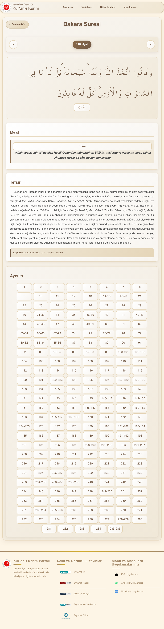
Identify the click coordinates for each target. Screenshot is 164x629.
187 (57, 436)
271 (139, 510)
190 (106, 436)
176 (40, 426)
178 (73, 426)
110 (123, 361)
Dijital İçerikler (108, 7)
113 (40, 371)
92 (24, 352)
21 (139, 296)
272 (24, 519)
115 (73, 371)
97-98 (90, 352)
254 (40, 501)
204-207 (139, 445)
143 (57, 398)
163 (24, 417)
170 (90, 417)
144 (73, 398)
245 (40, 491)
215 (139, 454)
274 (57, 519)
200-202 (106, 445)
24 (57, 305)
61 (123, 324)
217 (40, 464)
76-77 (107, 333)
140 (139, 389)
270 (123, 510)
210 (57, 454)
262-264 (40, 510)
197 (73, 445)
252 (139, 491)
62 (139, 324)
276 (90, 519)
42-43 (140, 315)
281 (49, 529)
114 (57, 371)
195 (40, 445)
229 (90, 473)
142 (40, 398)
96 (73, 352)
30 (24, 315)
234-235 (40, 482)
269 (106, 510)
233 (24, 482)
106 (57, 361)
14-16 (107, 296)
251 (123, 491)
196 (57, 445)
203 (123, 445)
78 (123, 333)
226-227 (57, 473)
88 (90, 343)
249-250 (106, 491)
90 (123, 343)
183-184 (139, 426)
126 (106, 380)
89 (106, 343)
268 (90, 510)
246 (57, 491)
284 (98, 529)
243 (139, 482)
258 (106, 501)
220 (90, 464)
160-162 (139, 408)
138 (106, 389)
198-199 (90, 445)
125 (90, 380)
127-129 (123, 380)
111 (139, 361)
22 (24, 305)
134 (40, 389)
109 (106, 361)
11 (57, 296)
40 (106, 315)
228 (73, 473)
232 (139, 473)
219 (73, 464)
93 (40, 352)
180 (106, 426)
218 (57, 464)
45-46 (41, 324)
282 (65, 529)
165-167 (57, 417)
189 (90, 436)
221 (106, 464)
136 (73, 389)
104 (24, 361)
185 (24, 436)
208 (24, 454)
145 (90, 398)
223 (139, 464)
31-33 (41, 315)
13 (90, 296)
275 (73, 519)
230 (106, 473)
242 (123, 482)
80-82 (24, 343)
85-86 (57, 343)
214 (123, 454)
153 (57, 408)
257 (90, 501)
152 (40, 408)
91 (139, 343)
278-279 (123, 519)
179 (90, 426)
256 (73, 501)
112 (24, 371)
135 (57, 389)
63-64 (24, 333)
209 (40, 454)
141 (24, 398)
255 (57, 501)
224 (24, 473)
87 (73, 343)
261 (24, 510)
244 (24, 491)
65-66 (41, 333)
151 (24, 408)
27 (106, 305)
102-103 (139, 352)
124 (73, 380)
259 (123, 501)
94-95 (57, 352)
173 (139, 417)
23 (40, 305)
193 (139, 436)
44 (24, 324)
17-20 (123, 296)
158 (106, 408)
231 (123, 473)
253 (24, 501)
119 (139, 371)
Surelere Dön (17, 24)
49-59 (90, 324)
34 (57, 315)
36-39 (90, 315)
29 (139, 305)
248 (90, 491)
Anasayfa (68, 7)
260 (139, 501)
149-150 (139, 398)
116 (90, 371)
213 (106, 454)
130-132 (139, 380)
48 (73, 324)
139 (123, 389)
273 (40, 519)
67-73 (57, 333)
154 (73, 408)
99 (106, 352)
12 (73, 296)
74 (73, 333)
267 (73, 510)
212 (90, 454)
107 (73, 361)
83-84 (41, 343)
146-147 (106, 398)
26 (90, 305)
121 (40, 380)
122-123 (57, 380)
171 (106, 417)
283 (82, 529)
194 (24, 445)
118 (123, 371)
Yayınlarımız (130, 7)
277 (106, 519)
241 (106, 482)
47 (57, 324)
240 (90, 482)
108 (90, 361)
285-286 (115, 529)
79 (139, 333)
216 (24, 464)
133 (24, 389)
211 (73, 454)
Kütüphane (86, 7)
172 (123, 417)
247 (73, 491)
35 (73, 315)
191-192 (123, 436)
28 (123, 305)
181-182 (123, 426)
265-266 (57, 510)
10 (40, 296)
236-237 (57, 482)
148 (123, 398)
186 (40, 436)
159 (123, 408)
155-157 (90, 408)
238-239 (73, 482)
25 (73, 305)
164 (40, 417)
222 (123, 464)
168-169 (73, 417)
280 (139, 519)
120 (24, 380)
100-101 (123, 352)
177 (57, 426)
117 (106, 371)
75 (90, 333)
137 (90, 389)
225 (40, 473)
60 (106, 324)
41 (123, 315)
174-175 (24, 426)
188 (73, 436)
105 (40, 361)
